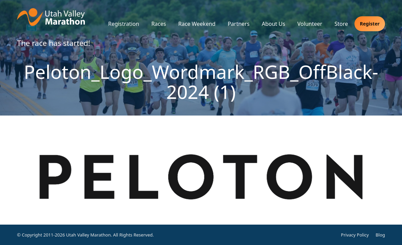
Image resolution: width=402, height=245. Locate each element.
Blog (380, 235)
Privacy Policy (355, 235)
